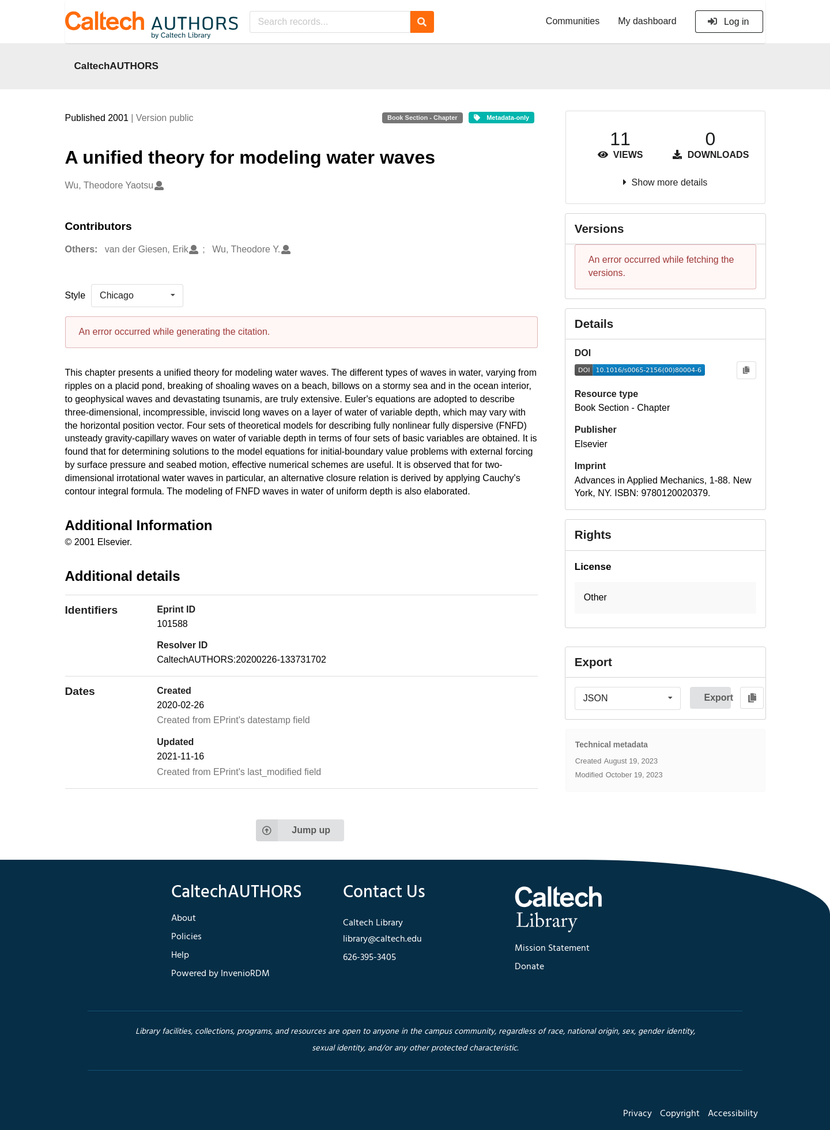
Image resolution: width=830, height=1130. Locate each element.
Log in (728, 22)
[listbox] (137, 295)
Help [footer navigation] (180, 955)
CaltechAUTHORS (116, 65)
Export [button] (717, 697)
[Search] (422, 22)
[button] (665, 598)
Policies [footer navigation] (186, 936)
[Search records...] (330, 22)
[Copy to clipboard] (746, 370)
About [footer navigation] (183, 918)
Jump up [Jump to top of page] (293, 830)
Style (75, 295)
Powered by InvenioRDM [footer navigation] (220, 973)
